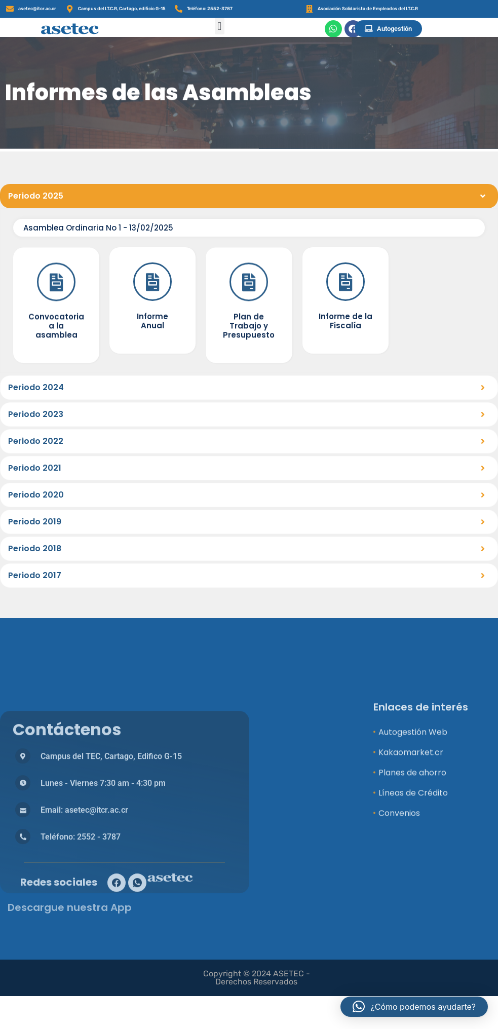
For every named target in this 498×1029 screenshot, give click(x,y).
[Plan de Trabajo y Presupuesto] (248, 325)
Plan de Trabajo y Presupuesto (249, 368)
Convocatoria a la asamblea (56, 368)
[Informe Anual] (152, 321)
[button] (219, 26)
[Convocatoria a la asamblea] (56, 325)
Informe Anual (152, 360)
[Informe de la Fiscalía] (345, 321)
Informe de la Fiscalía (345, 360)
